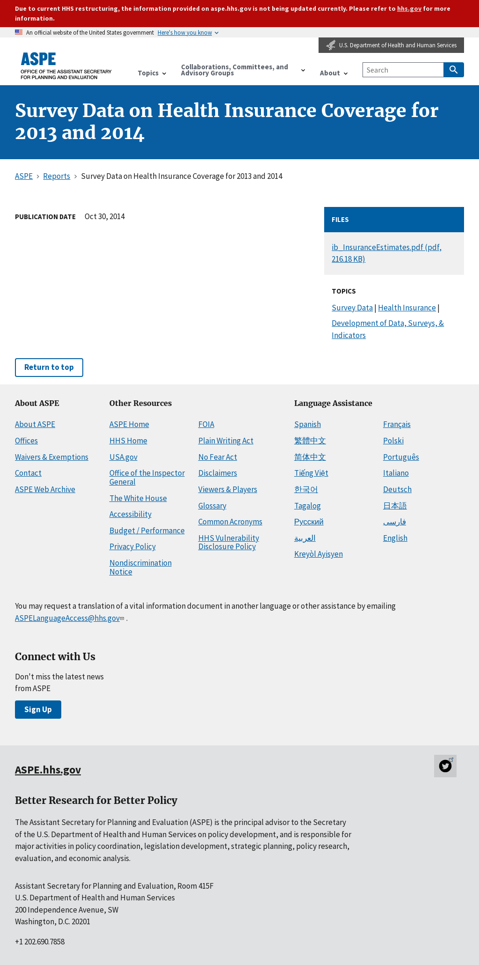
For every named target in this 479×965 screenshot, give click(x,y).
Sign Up (38, 709)
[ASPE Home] (66, 65)
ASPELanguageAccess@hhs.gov (70, 618)
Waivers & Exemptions (51, 457)
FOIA (206, 424)
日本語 (395, 506)
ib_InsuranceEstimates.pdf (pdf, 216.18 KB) (387, 253)
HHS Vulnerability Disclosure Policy (228, 542)
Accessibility (130, 514)
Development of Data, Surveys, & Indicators (388, 329)
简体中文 (310, 457)
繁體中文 (310, 440)
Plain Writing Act (226, 440)
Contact (28, 473)
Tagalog (307, 506)
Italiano (396, 473)
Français (397, 424)
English (395, 538)
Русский (309, 521)
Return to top (49, 367)
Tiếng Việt (311, 473)
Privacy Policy (132, 546)
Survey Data (352, 307)
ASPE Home (129, 424)
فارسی (394, 521)
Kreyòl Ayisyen (318, 554)
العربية (305, 538)
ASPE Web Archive (45, 489)
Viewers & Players (227, 489)
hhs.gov (409, 8)
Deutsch (397, 489)
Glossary (212, 506)
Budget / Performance (147, 530)
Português (401, 457)
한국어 (306, 489)
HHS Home (128, 440)
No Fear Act (217, 457)
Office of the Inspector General (147, 477)
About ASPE (35, 424)
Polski (393, 440)
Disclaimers (217, 473)
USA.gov (123, 457)
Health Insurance (407, 307)
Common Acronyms (230, 521)
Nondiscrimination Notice (140, 567)
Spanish (307, 424)
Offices (26, 440)
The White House (138, 498)
